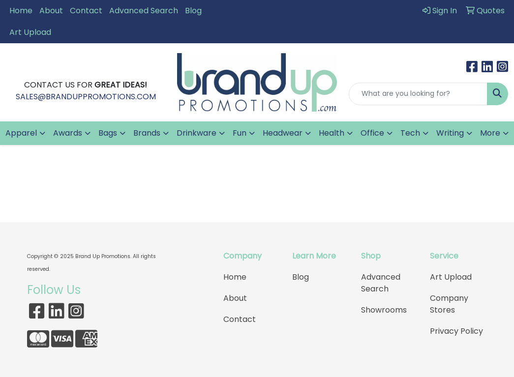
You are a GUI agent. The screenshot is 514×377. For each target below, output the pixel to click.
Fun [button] (239, 133)
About (51, 10)
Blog (193, 10)
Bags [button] (107, 133)
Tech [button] (410, 133)
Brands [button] (146, 133)
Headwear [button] (282, 133)
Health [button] (331, 133)
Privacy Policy (456, 331)
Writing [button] (450, 133)
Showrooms (384, 310)
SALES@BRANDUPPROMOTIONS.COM (86, 96)
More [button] (490, 133)
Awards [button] (67, 133)
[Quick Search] (418, 94)
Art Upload (30, 32)
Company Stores (449, 304)
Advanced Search (143, 10)
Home (20, 10)
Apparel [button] (21, 133)
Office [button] (372, 133)
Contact (86, 10)
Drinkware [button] (196, 133)
